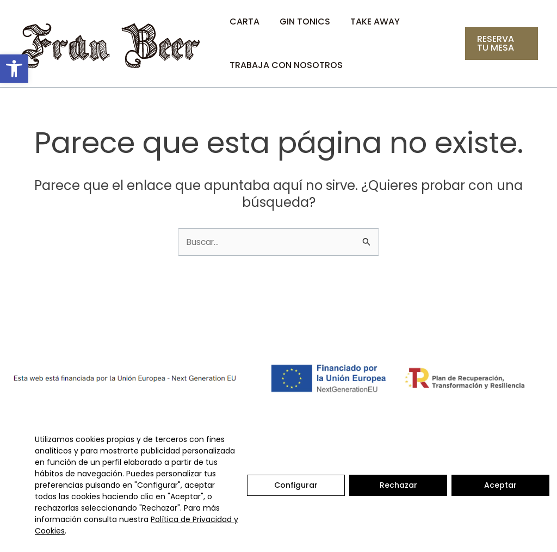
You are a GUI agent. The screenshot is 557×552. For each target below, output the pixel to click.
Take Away (368, 21)
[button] (14, 68)
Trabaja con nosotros (285, 65)
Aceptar (500, 485)
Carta (243, 21)
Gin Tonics (301, 21)
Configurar (296, 485)
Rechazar (398, 485)
